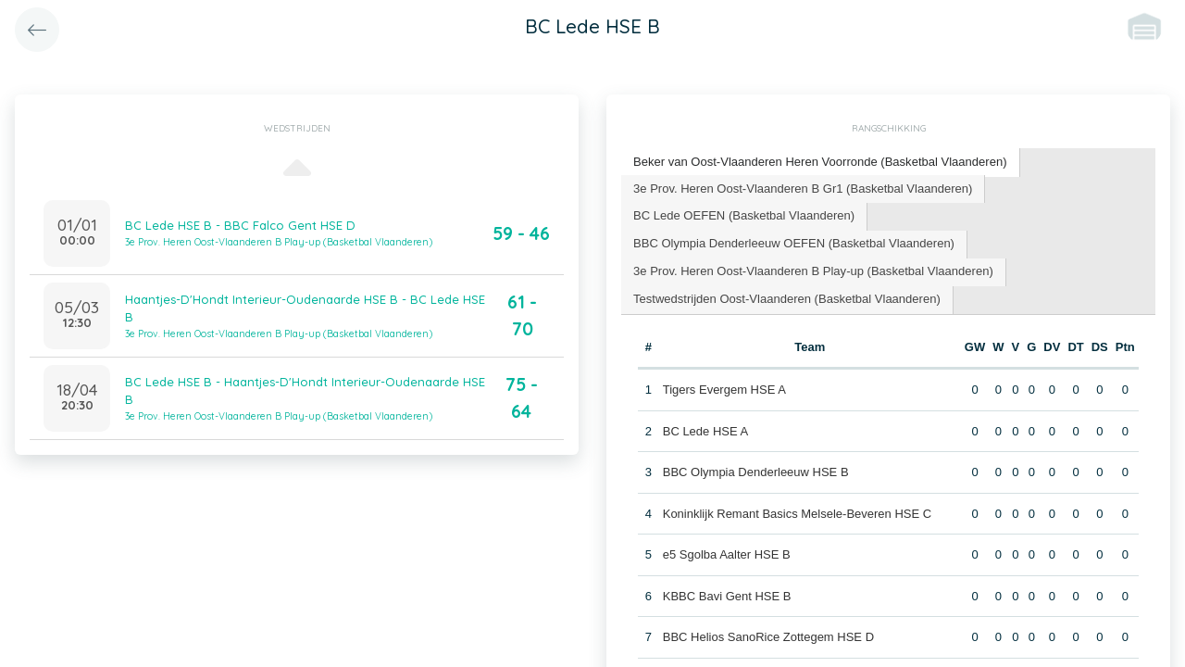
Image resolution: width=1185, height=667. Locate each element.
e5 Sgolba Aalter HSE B (727, 554)
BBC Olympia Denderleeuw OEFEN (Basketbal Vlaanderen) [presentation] (793, 243)
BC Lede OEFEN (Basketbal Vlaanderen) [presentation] (743, 215)
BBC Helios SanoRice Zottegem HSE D (768, 637)
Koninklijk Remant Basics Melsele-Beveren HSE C (797, 513)
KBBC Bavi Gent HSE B (727, 595)
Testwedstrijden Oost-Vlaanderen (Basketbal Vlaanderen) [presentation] (786, 299)
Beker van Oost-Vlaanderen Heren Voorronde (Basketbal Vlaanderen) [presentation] (819, 162)
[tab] (820, 162)
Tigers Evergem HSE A (724, 389)
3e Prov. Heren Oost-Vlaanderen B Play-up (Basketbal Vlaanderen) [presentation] (812, 271)
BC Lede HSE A (706, 430)
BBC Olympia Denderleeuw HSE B (756, 472)
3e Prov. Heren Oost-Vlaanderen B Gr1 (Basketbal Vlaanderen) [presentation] (802, 188)
